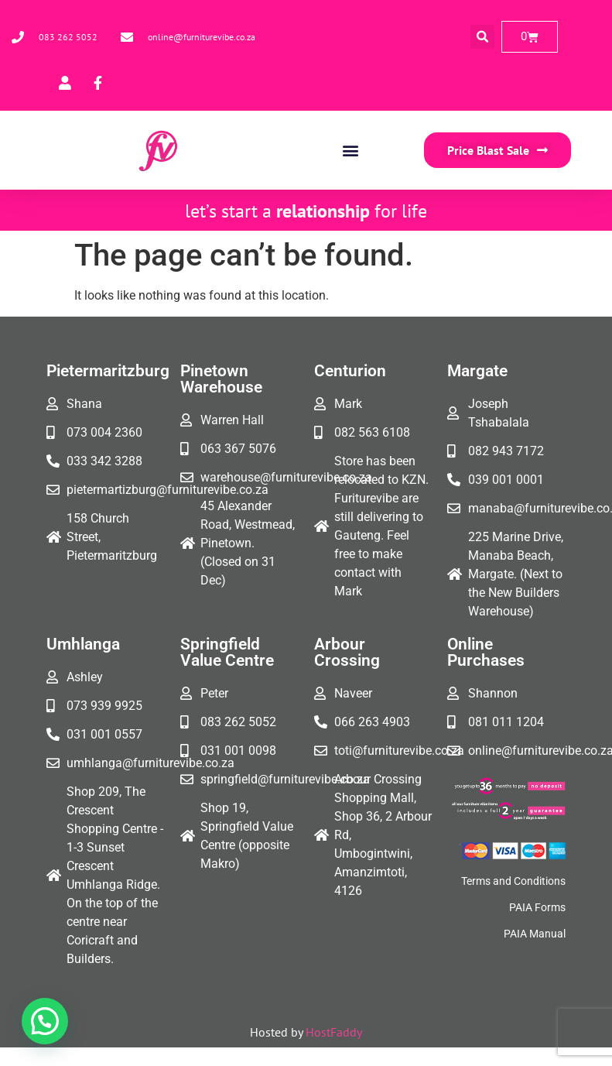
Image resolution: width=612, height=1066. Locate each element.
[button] (482, 37)
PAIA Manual (535, 933)
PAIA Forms (537, 907)
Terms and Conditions (513, 881)
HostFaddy (334, 1032)
